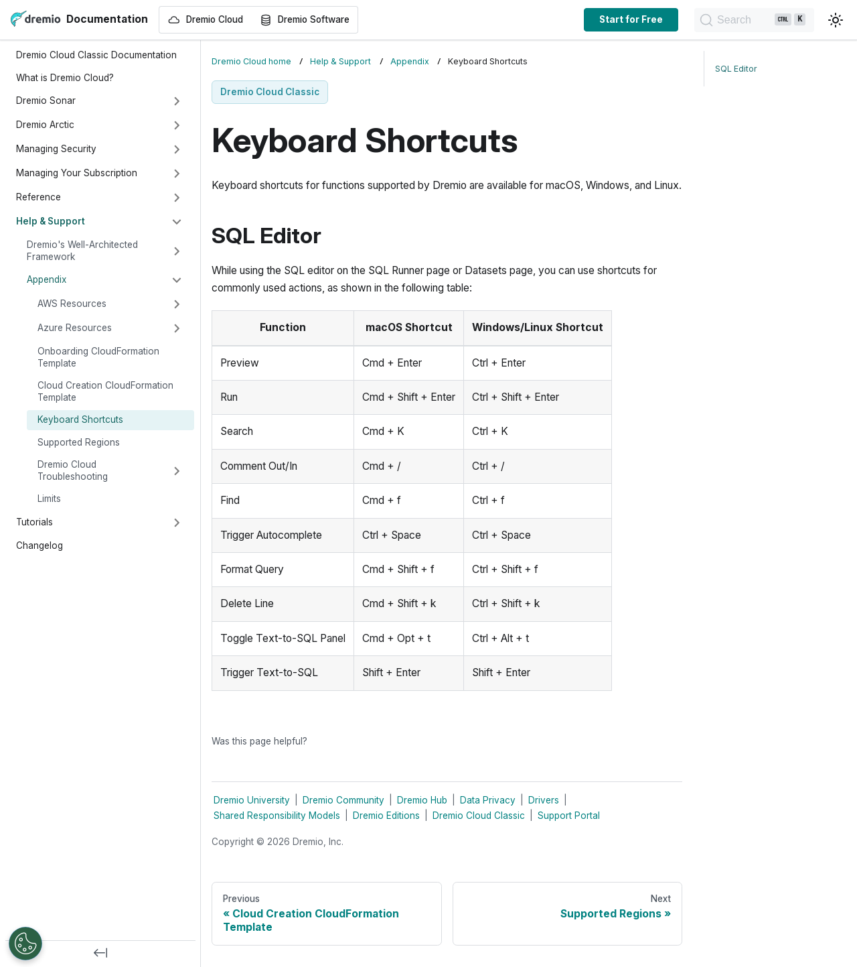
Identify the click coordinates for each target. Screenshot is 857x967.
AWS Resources (71, 303)
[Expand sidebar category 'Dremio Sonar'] (177, 101)
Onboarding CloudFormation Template (98, 357)
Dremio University (252, 800)
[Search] (747, 20)
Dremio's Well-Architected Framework (82, 250)
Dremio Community (343, 800)
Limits (49, 498)
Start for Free (617, 19)
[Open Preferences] (25, 943)
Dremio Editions (386, 815)
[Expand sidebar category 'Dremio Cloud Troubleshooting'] (177, 471)
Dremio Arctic (45, 124)
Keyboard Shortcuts (80, 419)
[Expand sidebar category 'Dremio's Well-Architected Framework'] (177, 251)
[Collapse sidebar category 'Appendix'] (177, 280)
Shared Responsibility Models (277, 815)
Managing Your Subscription (76, 173)
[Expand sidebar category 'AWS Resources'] (177, 304)
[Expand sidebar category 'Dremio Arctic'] (177, 125)
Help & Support (50, 221)
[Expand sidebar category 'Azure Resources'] (177, 328)
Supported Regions (78, 442)
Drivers (543, 800)
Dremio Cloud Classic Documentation (96, 55)
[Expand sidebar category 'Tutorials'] (177, 522)
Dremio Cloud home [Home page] (251, 61)
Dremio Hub (422, 800)
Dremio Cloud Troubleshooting (72, 470)
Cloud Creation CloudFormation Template (105, 391)
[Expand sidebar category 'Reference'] (177, 197)
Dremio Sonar (46, 100)
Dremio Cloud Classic (479, 815)
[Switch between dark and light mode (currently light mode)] (835, 20)
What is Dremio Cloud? (65, 77)
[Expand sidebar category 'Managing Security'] (177, 149)
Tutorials (34, 522)
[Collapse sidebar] (100, 953)
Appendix (46, 279)
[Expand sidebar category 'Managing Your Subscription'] (177, 173)
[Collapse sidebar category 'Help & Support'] (177, 222)
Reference (38, 197)
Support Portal (569, 815)
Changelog (39, 545)
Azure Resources (74, 327)
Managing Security (56, 148)
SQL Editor (736, 69)
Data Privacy (488, 800)
